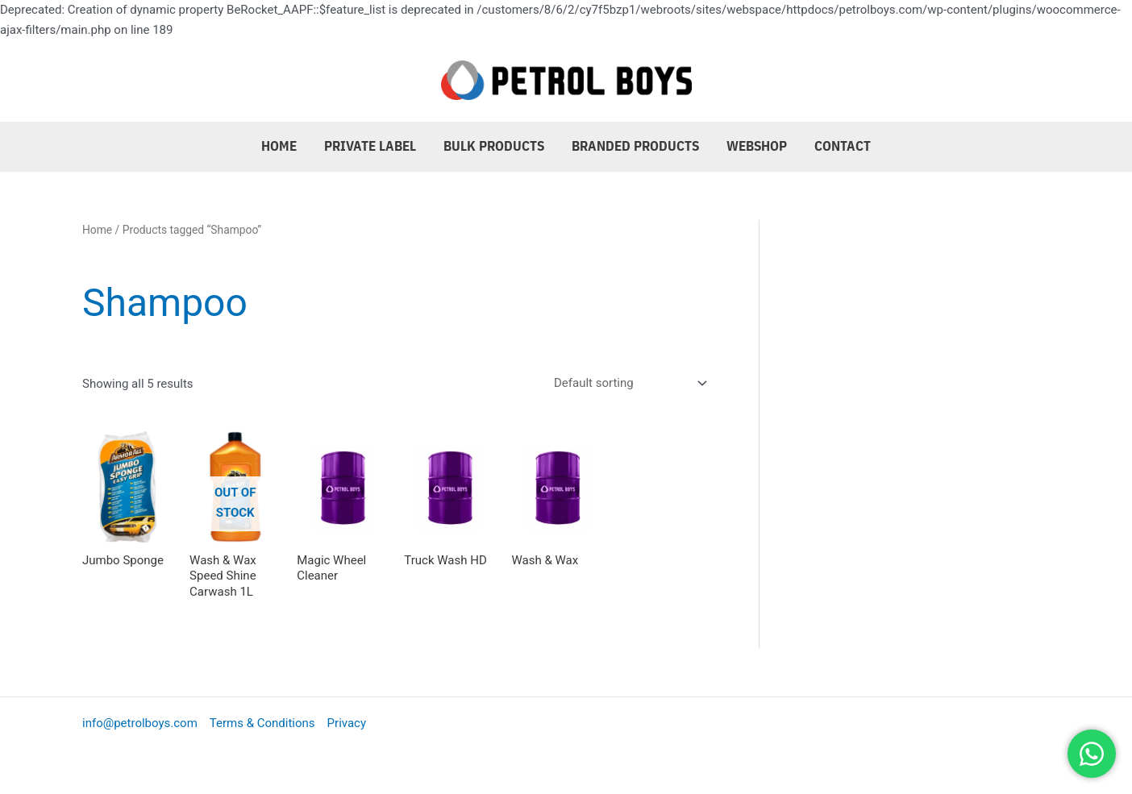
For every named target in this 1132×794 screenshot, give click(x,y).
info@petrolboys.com (140, 723)
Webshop (756, 146)
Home (279, 146)
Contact (842, 146)
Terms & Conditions (262, 723)
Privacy (346, 723)
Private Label (370, 146)
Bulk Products (493, 146)
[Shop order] (627, 383)
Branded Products (635, 146)
